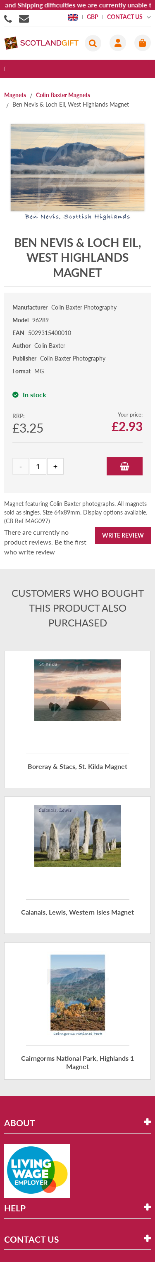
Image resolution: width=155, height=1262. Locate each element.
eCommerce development (47, 1243)
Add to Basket (125, 466)
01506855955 (9, 18)
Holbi (99, 1243)
